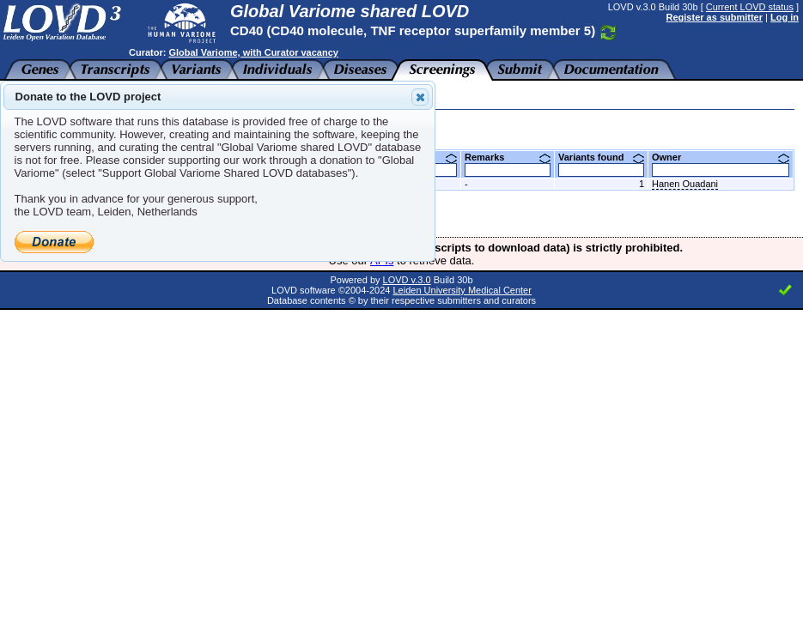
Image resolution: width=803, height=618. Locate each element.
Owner (720, 157)
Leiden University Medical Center (461, 290)
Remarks (508, 157)
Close (419, 97)
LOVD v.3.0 (407, 280)
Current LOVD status (750, 7)
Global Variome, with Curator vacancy (253, 52)
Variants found (601, 157)
